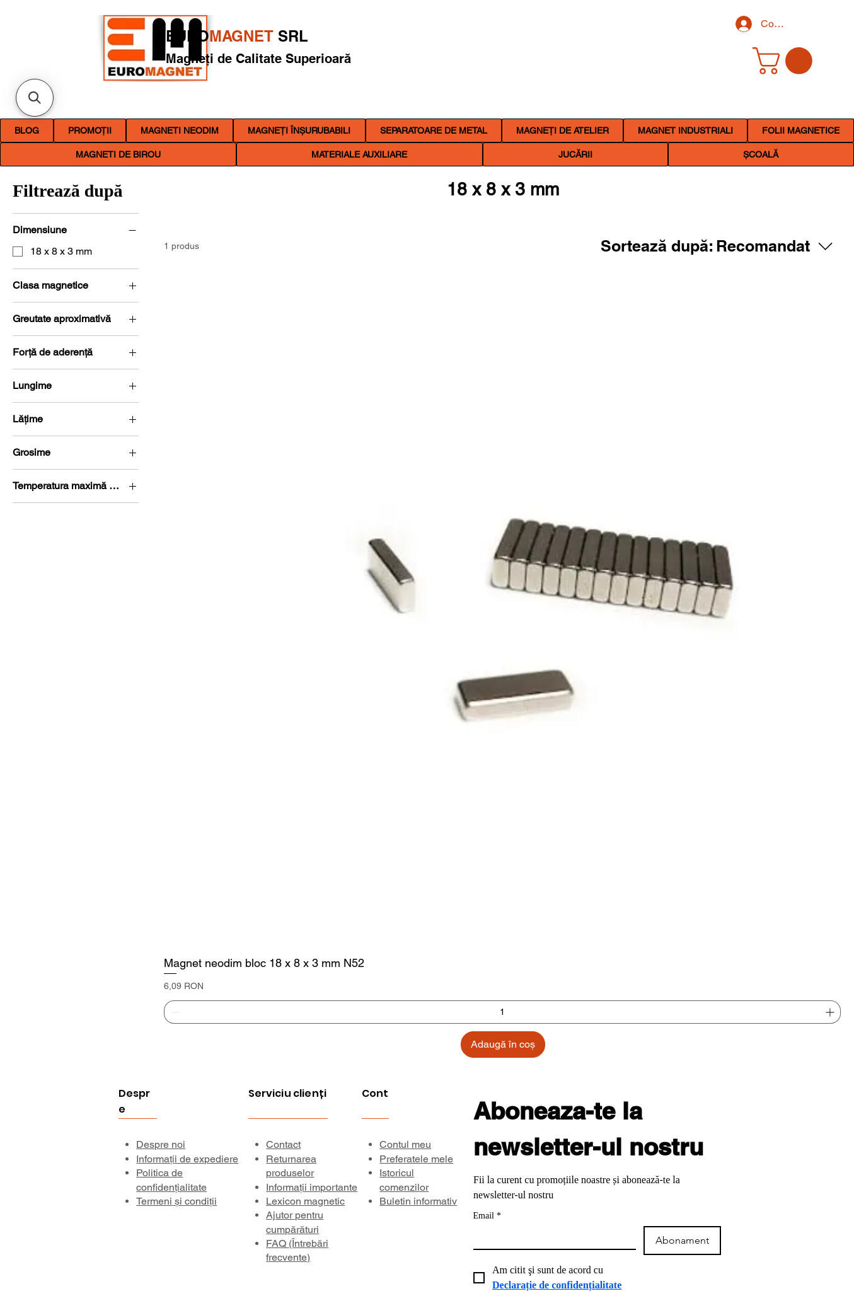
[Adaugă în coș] (503, 1044)
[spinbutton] (502, 1012)
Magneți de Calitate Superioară (258, 58)
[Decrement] (174, 1012)
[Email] (550, 1237)
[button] (179, 130)
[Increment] (831, 1012)
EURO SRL (237, 36)
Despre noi (160, 1144)
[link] (786, 60)
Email (487, 1215)
